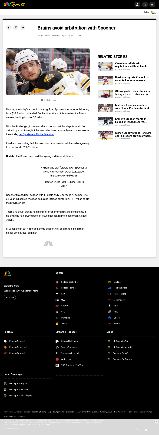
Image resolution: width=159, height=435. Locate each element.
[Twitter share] (15, 27)
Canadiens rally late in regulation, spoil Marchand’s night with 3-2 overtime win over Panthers (133, 65)
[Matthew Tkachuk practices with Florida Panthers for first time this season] (105, 108)
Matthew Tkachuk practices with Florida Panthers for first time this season (132, 107)
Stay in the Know (11, 286)
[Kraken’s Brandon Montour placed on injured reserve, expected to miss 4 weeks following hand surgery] (105, 121)
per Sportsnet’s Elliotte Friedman (36, 134)
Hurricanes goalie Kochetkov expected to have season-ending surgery (132, 79)
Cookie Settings (146, 412)
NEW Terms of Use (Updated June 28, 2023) (94, 412)
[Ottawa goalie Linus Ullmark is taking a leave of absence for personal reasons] (105, 94)
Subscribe (10, 297)
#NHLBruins (47, 167)
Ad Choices (8, 412)
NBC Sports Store (59, 412)
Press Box (71, 412)
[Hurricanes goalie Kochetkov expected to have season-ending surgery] (105, 80)
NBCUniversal (19, 417)
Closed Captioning (39, 412)
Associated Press (122, 69)
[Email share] (22, 27)
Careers (27, 412)
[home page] (14, 4)
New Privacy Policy (120, 412)
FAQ (49, 412)
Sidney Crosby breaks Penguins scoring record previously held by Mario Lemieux (133, 134)
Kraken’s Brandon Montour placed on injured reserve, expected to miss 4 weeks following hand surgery (130, 120)
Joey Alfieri (45, 35)
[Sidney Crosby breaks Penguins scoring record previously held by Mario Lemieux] (105, 135)
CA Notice (134, 412)
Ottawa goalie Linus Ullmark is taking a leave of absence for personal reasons (132, 93)
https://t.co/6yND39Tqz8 (63, 175)
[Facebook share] (8, 27)
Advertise (18, 412)
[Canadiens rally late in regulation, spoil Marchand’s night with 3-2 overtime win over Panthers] (105, 66)
